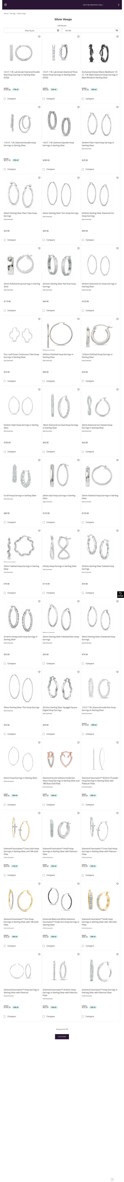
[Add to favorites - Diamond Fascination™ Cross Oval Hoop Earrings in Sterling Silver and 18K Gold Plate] (39, 813)
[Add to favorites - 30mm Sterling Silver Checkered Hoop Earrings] (117, 601)
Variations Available (49, 350)
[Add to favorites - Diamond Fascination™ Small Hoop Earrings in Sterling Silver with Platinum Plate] (78, 813)
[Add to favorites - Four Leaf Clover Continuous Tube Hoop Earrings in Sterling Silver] (39, 318)
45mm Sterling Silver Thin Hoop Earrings (60, 213)
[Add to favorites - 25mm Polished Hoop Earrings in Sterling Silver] (39, 248)
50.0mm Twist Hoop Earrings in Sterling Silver (21, 426)
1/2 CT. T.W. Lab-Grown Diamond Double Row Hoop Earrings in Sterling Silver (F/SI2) (22, 75)
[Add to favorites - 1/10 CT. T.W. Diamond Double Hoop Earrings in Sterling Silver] (39, 107)
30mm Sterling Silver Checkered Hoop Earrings (98, 638)
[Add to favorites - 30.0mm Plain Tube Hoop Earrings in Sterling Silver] (117, 107)
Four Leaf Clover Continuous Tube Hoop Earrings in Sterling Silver (21, 355)
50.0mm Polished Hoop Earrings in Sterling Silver (58, 355)
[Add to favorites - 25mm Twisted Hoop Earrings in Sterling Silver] (39, 530)
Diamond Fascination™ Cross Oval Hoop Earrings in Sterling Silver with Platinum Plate (99, 851)
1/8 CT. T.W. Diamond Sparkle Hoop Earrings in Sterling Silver (58, 144)
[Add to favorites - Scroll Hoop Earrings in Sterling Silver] (39, 460)
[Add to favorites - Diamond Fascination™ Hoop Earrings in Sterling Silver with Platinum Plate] (117, 954)
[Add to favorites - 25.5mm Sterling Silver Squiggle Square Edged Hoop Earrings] (78, 671)
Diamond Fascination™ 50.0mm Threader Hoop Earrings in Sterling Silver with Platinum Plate (100, 781)
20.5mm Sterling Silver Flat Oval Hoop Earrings (59, 285)
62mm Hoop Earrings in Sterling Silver (20, 778)
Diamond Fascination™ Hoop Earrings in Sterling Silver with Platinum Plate (99, 991)
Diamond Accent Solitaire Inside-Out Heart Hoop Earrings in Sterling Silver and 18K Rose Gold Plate (61, 781)
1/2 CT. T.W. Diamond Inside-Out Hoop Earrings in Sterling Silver (99, 708)
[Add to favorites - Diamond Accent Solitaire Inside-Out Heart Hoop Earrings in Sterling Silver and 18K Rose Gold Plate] (78, 742)
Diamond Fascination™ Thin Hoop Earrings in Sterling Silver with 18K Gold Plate (21, 922)
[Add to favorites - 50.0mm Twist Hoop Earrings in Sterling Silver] (39, 389)
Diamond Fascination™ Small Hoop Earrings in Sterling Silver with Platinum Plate (60, 851)
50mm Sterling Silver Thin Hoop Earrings (21, 707)
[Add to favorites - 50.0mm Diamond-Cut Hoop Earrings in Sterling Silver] (117, 248)
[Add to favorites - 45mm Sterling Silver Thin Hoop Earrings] (78, 177)
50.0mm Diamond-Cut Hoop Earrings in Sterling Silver (99, 285)
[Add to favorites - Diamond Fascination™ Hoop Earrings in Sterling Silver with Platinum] (39, 954)
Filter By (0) (42, 30)
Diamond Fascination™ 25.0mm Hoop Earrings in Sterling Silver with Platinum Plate (60, 992)
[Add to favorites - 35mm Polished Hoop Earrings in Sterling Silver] (117, 460)
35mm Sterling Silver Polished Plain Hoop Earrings (61, 638)
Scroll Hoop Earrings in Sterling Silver (20, 495)
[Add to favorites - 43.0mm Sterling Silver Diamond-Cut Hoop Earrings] (117, 177)
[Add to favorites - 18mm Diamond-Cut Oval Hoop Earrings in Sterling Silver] (78, 389)
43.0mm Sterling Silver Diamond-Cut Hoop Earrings (98, 214)
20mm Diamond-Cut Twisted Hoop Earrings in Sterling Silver (97, 426)
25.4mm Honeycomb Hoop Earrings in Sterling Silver (20, 638)
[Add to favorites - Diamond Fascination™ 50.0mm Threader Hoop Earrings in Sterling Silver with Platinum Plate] (117, 742)
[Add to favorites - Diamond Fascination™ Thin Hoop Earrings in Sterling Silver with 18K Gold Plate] (39, 883)
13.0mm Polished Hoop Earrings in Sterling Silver (97, 355)
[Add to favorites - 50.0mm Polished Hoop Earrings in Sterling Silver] (78, 318)
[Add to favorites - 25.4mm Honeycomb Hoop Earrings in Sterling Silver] (39, 601)
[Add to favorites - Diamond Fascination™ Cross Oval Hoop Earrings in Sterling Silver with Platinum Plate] (117, 813)
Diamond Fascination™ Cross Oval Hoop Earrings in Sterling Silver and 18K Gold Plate (21, 851)
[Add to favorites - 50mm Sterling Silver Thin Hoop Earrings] (39, 671)
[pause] (5, 4)
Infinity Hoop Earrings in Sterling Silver (60, 566)
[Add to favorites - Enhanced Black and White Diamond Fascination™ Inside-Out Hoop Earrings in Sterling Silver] (78, 883)
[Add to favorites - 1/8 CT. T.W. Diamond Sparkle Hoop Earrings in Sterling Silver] (78, 107)
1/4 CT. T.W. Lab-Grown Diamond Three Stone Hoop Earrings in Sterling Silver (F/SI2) (60, 75)
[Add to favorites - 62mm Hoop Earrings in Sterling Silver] (39, 742)
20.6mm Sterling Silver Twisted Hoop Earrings (98, 567)
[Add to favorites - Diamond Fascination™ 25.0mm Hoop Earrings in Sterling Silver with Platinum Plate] (78, 954)
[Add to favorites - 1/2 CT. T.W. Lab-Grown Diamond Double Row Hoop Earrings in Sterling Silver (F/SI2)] (39, 36)
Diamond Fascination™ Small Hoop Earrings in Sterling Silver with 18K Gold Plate (99, 922)
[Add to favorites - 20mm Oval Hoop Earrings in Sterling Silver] (78, 460)
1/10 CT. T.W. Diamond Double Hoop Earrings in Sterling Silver (20, 144)
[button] (118, 4)
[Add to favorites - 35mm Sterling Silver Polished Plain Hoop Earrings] (78, 601)
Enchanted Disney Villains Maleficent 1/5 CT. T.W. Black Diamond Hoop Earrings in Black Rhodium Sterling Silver (100, 75)
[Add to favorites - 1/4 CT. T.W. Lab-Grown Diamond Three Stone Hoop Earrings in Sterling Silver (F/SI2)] (78, 36)
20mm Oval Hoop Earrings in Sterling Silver (59, 497)
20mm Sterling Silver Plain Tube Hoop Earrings (20, 214)
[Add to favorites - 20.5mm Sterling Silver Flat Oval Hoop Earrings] (78, 248)
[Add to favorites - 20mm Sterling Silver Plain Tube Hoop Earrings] (39, 177)
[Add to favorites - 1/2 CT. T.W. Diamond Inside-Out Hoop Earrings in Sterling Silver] (117, 671)
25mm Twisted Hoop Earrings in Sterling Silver (21, 567)
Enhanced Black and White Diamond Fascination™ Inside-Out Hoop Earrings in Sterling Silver (61, 922)
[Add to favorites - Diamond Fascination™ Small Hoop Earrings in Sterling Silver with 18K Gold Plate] (117, 883)
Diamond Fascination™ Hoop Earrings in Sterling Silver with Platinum (21, 991)
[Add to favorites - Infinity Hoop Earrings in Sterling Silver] (78, 530)
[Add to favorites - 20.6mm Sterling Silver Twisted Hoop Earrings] (117, 530)
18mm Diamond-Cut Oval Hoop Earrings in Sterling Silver (60, 426)
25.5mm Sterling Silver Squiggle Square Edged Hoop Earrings (60, 708)
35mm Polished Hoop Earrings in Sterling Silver (100, 497)
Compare (11, 98)
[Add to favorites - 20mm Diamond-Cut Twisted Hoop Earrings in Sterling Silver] (117, 389)
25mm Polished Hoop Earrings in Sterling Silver (22, 285)
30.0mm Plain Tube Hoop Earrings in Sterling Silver (98, 144)
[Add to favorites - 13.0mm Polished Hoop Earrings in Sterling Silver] (117, 318)
